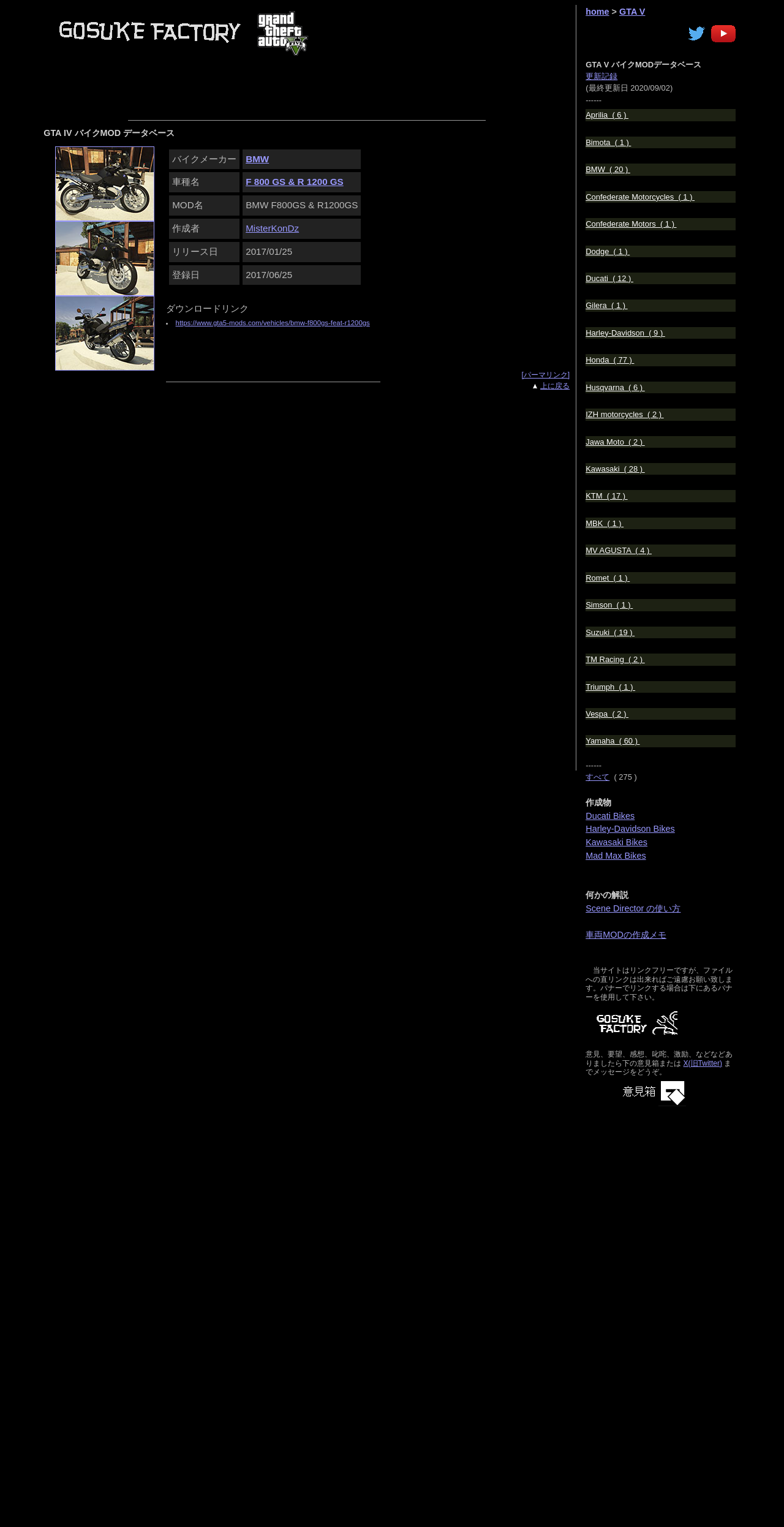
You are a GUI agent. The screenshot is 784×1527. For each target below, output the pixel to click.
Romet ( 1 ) (608, 578)
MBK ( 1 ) (605, 523)
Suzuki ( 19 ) (610, 632)
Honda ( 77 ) (610, 359)
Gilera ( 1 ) (606, 305)
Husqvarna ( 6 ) (615, 387)
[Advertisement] (362, 86)
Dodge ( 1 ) (608, 251)
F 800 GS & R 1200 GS (295, 181)
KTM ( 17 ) (606, 495)
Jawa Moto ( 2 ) (615, 442)
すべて (597, 777)
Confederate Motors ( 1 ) (631, 223)
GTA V (632, 12)
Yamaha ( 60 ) (612, 740)
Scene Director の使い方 (633, 908)
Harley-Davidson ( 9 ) (625, 332)
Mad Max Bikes (616, 856)
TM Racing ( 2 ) (615, 659)
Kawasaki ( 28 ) (615, 468)
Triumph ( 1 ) (610, 687)
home (597, 12)
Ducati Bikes (610, 816)
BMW (257, 159)
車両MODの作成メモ (626, 935)
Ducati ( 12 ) (609, 278)
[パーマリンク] (545, 375)
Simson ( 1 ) (609, 604)
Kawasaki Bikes (616, 842)
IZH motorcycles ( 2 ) (624, 414)
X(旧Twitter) (703, 1063)
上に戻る (555, 386)
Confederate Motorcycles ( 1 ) (640, 197)
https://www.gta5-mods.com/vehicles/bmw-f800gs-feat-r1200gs (273, 322)
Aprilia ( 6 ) (607, 114)
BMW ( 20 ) (608, 169)
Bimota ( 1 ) (608, 142)
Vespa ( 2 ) (607, 713)
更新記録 (601, 76)
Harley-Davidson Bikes (630, 829)
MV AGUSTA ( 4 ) (619, 550)
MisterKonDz (272, 228)
